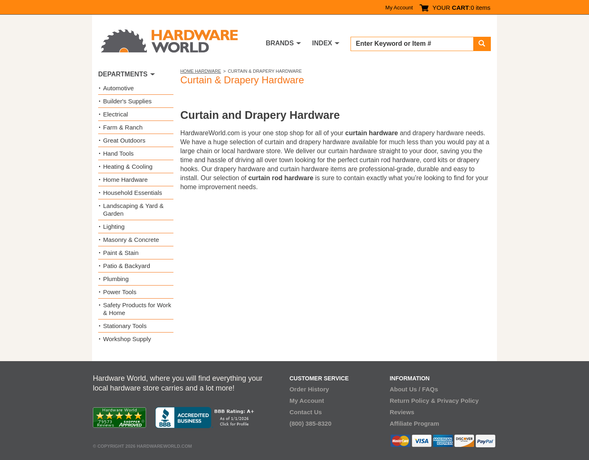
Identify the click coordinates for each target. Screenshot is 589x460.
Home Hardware (200, 71)
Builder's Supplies (127, 101)
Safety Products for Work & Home (137, 308)
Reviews (402, 412)
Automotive (118, 88)
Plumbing (116, 278)
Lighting (114, 226)
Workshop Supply (127, 338)
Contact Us (306, 412)
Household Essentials (132, 192)
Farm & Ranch (123, 127)
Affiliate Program (414, 423)
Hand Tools (118, 153)
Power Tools (119, 291)
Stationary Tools (124, 325)
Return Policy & (413, 400)
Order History (309, 389)
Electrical (115, 114)
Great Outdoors (124, 140)
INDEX (322, 43)
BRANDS (280, 43)
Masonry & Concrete (131, 239)
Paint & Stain (121, 252)
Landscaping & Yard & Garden (133, 209)
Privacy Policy (458, 400)
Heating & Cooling (128, 166)
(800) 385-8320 (311, 423)
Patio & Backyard (126, 265)
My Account (399, 7)
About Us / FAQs (414, 389)
